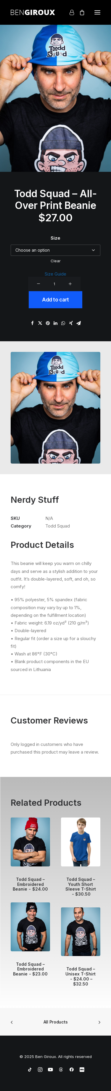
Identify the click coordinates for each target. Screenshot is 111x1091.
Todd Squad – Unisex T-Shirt (80, 976)
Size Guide (55, 274)
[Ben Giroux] (33, 12)
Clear (56, 260)
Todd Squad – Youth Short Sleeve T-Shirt (80, 886)
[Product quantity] (54, 284)
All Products (56, 1021)
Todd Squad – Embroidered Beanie (30, 884)
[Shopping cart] (79, 12)
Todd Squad (57, 526)
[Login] (69, 12)
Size (55, 238)
